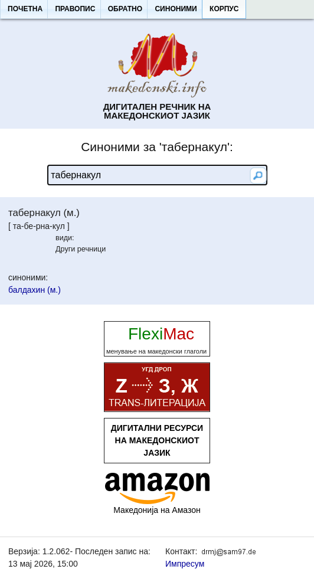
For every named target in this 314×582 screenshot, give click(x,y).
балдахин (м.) (34, 290)
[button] (25, 9)
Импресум (184, 563)
